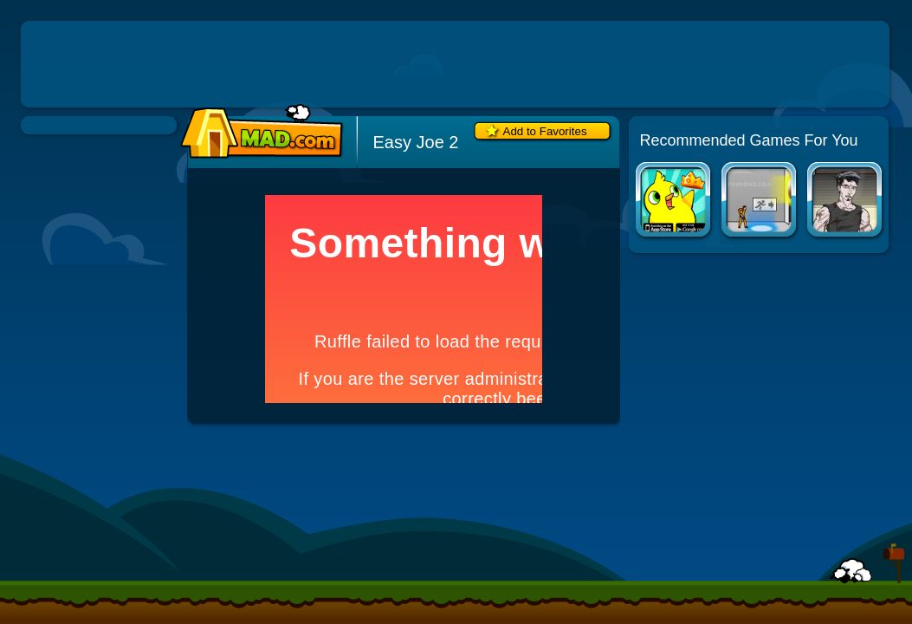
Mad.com (257, 132)
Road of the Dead (846, 201)
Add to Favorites (545, 131)
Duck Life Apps (674, 201)
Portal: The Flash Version (760, 201)
